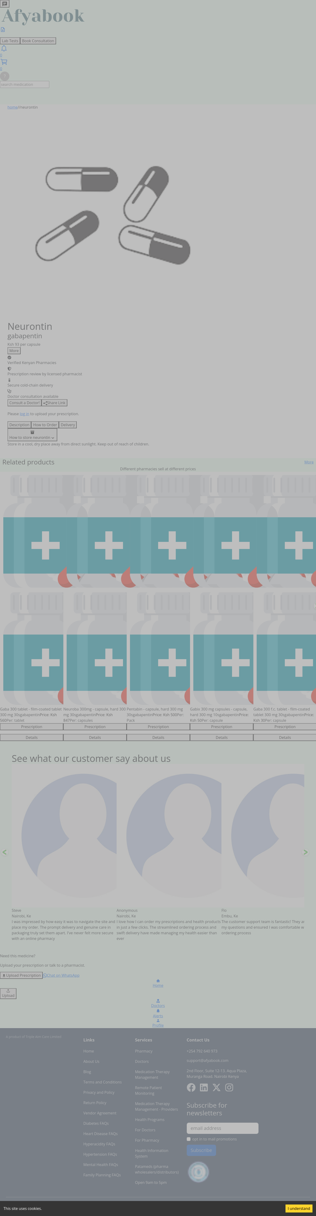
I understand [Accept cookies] (299, 1208)
